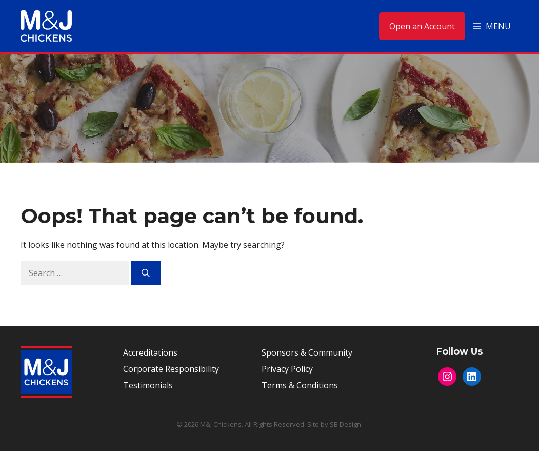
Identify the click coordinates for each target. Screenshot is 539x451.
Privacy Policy (287, 369)
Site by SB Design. (335, 424)
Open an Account (422, 26)
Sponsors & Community (307, 352)
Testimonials (148, 385)
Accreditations (150, 352)
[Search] (146, 273)
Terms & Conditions (300, 385)
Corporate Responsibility (171, 369)
